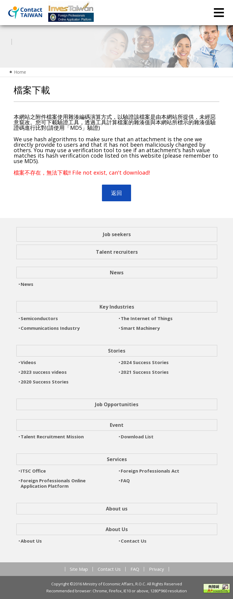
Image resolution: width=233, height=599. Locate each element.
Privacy (156, 569)
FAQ (134, 569)
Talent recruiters (117, 252)
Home (20, 72)
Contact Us (109, 569)
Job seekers (117, 234)
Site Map (79, 569)
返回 (116, 192)
